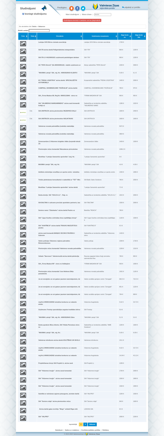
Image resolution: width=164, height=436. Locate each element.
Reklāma (105, 430)
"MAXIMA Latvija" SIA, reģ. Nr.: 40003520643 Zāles (56, 317)
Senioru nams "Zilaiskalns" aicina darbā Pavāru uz (56, 210)
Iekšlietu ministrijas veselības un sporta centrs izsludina (58, 172)
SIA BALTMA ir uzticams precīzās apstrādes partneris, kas (59, 202)
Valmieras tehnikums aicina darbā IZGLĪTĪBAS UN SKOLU (59, 340)
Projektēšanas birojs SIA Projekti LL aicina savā (55, 363)
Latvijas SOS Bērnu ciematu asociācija (52, 42)
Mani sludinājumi (72, 14)
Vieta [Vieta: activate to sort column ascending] (32, 36)
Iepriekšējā (73, 424)
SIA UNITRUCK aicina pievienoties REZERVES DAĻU (57, 111)
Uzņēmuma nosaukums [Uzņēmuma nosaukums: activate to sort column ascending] (100, 36)
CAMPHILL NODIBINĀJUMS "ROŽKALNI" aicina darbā (57, 88)
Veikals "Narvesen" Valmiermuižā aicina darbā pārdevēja (58, 256)
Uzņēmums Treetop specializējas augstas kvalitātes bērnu (59, 309)
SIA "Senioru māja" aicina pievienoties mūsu (54, 401)
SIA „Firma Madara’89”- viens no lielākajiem (54, 264)
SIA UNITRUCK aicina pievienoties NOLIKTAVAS (55, 118)
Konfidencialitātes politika (90, 430)
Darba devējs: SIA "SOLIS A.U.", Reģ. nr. (53, 195)
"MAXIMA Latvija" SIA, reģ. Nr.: (49, 332)
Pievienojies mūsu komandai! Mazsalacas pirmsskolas (58, 149)
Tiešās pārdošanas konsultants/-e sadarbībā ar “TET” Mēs (59, 180)
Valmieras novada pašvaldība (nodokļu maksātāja (56, 126)
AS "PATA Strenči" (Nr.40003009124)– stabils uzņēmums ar (59, 65)
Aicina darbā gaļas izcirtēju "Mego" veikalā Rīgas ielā (57, 409)
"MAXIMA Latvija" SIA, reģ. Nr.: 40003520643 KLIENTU (57, 73)
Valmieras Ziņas (94, 434)
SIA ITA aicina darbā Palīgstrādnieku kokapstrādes (56, 50)
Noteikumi (59, 430)
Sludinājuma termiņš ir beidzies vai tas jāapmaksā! (82, 20)
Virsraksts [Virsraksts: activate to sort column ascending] (59, 36)
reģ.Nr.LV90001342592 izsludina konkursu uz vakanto (57, 355)
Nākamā (92, 424)
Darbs (34, 26)
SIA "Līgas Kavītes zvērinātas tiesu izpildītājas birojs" (57, 218)
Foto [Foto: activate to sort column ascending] (23, 36)
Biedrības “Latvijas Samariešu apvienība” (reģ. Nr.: (56, 157)
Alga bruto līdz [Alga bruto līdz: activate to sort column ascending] (139, 36)
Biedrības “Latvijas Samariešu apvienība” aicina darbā (58, 187)
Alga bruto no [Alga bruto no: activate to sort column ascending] (125, 36)
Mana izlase (86, 14)
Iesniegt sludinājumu (36, 14)
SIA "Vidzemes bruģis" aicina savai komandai (55, 371)
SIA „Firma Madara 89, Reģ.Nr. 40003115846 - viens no (57, 95)
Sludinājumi (28, 8)
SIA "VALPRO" (43, 416)
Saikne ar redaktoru (72, 430)
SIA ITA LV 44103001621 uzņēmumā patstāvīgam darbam (58, 57)
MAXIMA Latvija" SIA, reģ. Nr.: (49, 164)
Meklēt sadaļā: (34, 30)
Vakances (41, 26)
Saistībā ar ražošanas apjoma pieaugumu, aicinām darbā (58, 394)
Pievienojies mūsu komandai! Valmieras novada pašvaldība (59, 248)
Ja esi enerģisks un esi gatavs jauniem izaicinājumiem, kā (59, 279)
